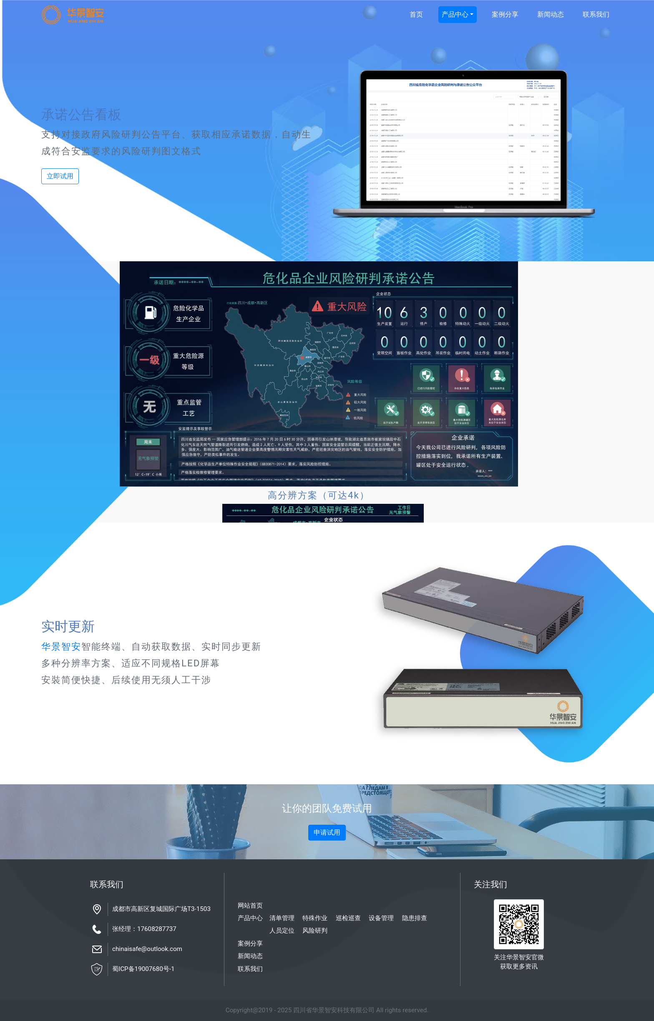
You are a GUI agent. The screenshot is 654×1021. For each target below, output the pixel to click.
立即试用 (60, 176)
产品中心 (455, 14)
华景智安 (61, 646)
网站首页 (250, 905)
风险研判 (314, 930)
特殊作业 (314, 918)
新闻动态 (550, 14)
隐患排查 (414, 918)
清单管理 (281, 918)
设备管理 (381, 918)
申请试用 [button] (327, 832)
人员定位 (281, 930)
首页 (416, 14)
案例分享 (505, 14)
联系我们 (596, 14)
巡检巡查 (348, 918)
